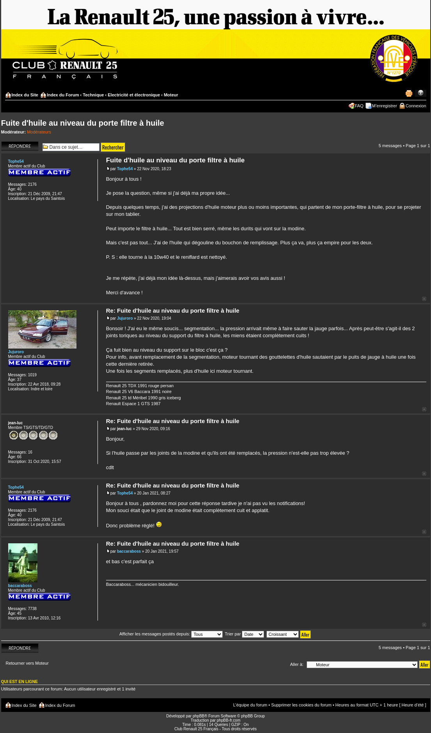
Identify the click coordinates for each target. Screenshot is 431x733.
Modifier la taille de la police (420, 93)
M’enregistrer (384, 105)
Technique (93, 95)
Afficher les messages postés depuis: (171, 634)
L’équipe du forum (250, 705)
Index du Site (25, 95)
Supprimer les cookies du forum (301, 705)
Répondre (20, 146)
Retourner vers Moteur (27, 663)
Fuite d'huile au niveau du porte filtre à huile (82, 123)
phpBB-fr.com (229, 720)
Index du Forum (63, 95)
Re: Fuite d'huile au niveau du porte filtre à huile (172, 310)
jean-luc (124, 429)
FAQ (359, 105)
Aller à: (296, 664)
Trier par (244, 634)
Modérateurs (39, 132)
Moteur (171, 95)
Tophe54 (125, 169)
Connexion (416, 105)
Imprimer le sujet (408, 93)
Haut (424, 299)
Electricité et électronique (134, 95)
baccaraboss (129, 551)
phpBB (198, 716)
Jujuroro (125, 318)
